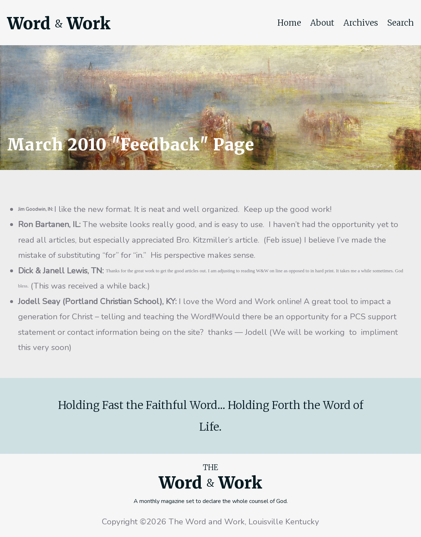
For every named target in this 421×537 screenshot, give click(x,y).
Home (289, 23)
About (322, 23)
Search (400, 23)
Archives (360, 23)
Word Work (58, 23)
